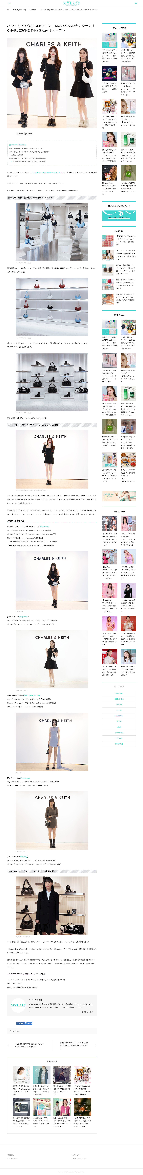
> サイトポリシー (12, 1158)
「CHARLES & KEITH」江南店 (23, 263)
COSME (119, 704)
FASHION (119, 716)
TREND (119, 721)
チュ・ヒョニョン (20, 851)
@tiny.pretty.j (23, 617)
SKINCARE (119, 693)
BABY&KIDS (119, 733)
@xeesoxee (44, 527)
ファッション (16, 1031)
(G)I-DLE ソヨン (20, 611)
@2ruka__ (23, 857)
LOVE (119, 727)
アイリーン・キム (20, 772)
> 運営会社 (10, 1155)
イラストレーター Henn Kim (23, 936)
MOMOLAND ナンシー (21, 690)
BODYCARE (119, 699)
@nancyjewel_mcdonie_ (32, 695)
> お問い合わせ (76, 1155)
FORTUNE (119, 744)
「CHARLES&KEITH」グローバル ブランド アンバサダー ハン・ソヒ (33, 490)
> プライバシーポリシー (79, 1158)
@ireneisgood (25, 778)
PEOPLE (119, 738)
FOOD (119, 710)
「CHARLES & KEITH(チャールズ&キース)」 (48, 172)
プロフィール (86, 1012)
